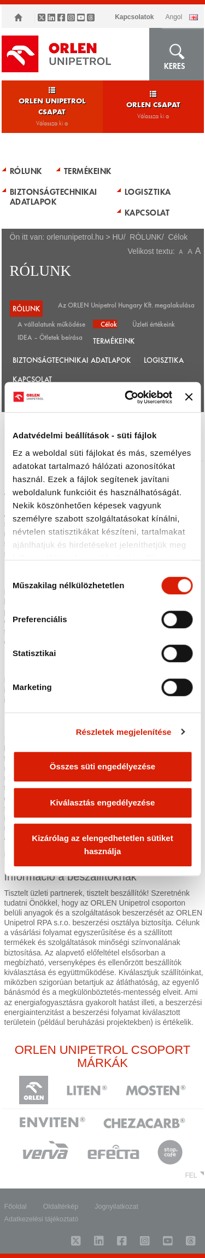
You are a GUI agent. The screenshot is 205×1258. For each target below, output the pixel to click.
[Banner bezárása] (188, 397)
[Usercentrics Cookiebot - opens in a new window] (128, 397)
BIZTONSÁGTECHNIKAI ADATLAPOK (53, 196)
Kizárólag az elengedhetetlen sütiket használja (102, 844)
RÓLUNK (26, 171)
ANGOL (173, 17)
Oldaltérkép (60, 1206)
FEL (191, 1175)
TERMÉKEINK (88, 171)
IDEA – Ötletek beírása (50, 337)
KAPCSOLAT (147, 212)
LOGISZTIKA (148, 191)
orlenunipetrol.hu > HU (84, 237)
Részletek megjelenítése (124, 732)
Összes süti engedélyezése (102, 766)
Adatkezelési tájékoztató (41, 1219)
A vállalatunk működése (51, 324)
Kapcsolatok (134, 17)
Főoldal (15, 1206)
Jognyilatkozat (116, 1206)
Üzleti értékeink (153, 324)
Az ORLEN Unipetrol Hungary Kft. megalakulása (126, 304)
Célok (109, 324)
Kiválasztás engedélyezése (102, 802)
